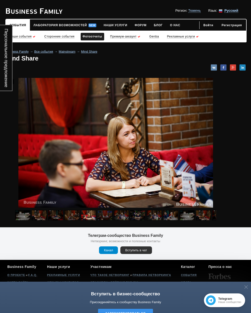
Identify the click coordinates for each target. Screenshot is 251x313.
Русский (231, 10)
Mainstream (67, 51)
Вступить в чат (136, 250)
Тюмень (194, 10)
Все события (43, 51)
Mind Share (89, 51)
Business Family (17, 51)
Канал (108, 250)
